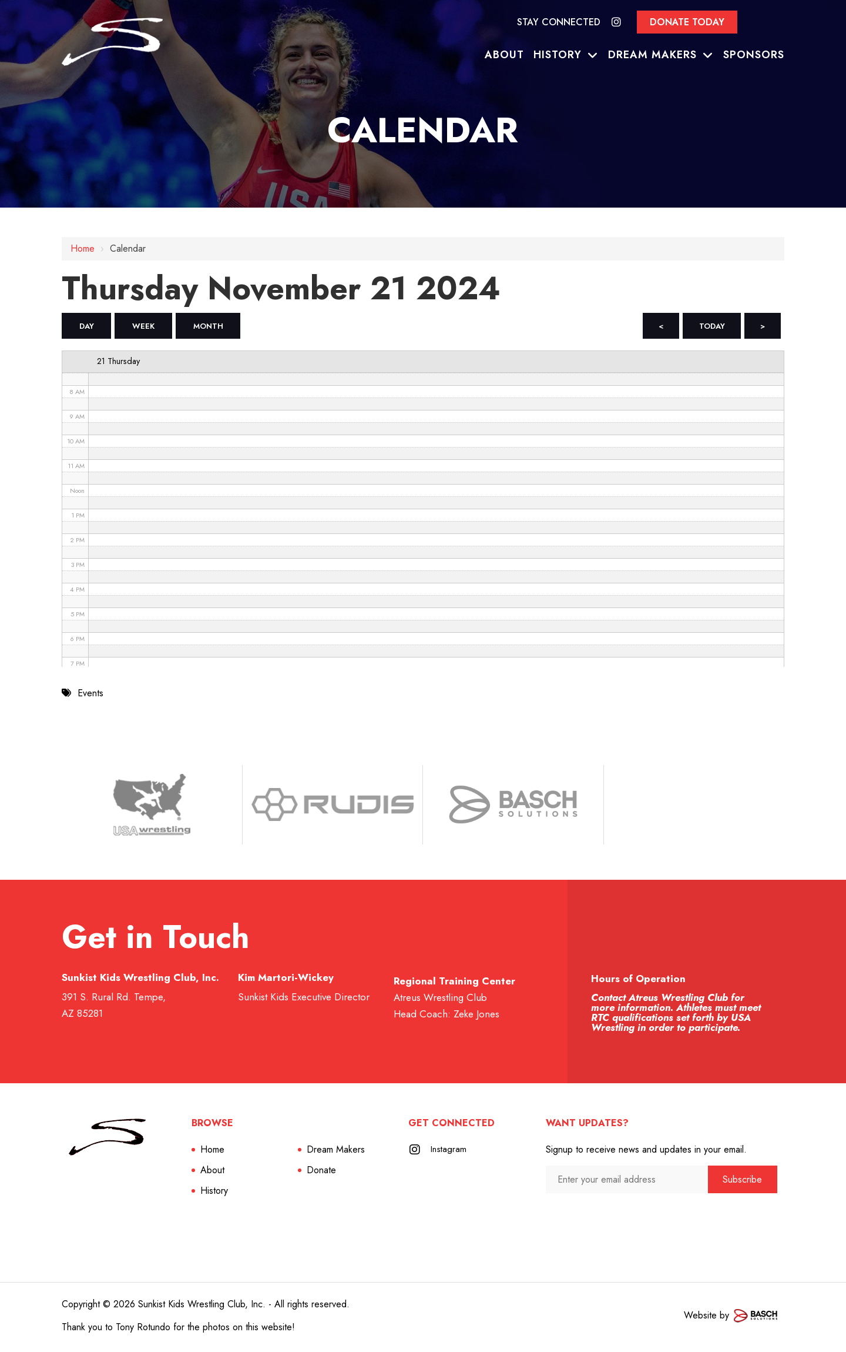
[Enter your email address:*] (627, 1182)
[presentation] (608, 1219)
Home (82, 248)
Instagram (449, 1152)
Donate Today (687, 22)
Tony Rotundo (143, 1330)
